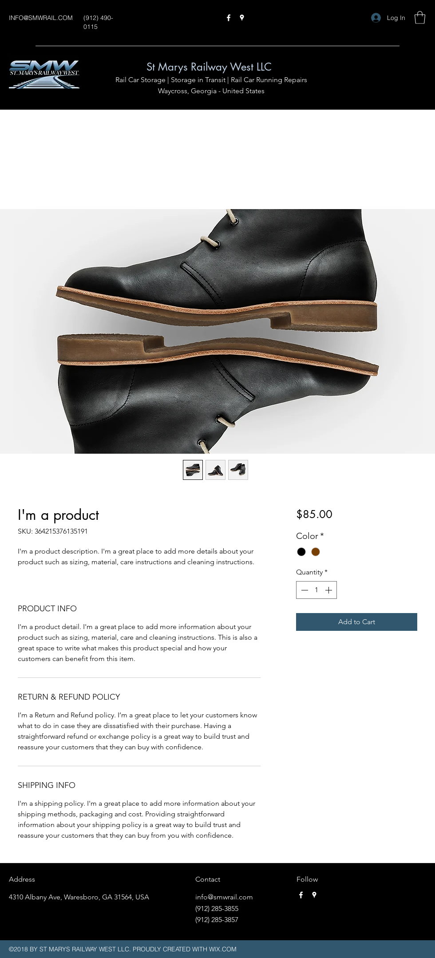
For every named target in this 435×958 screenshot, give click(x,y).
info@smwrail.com (224, 897)
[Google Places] (241, 17)
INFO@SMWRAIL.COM (41, 18)
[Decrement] (303, 590)
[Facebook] (228, 17)
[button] (420, 17)
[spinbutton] (316, 590)
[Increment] (329, 590)
